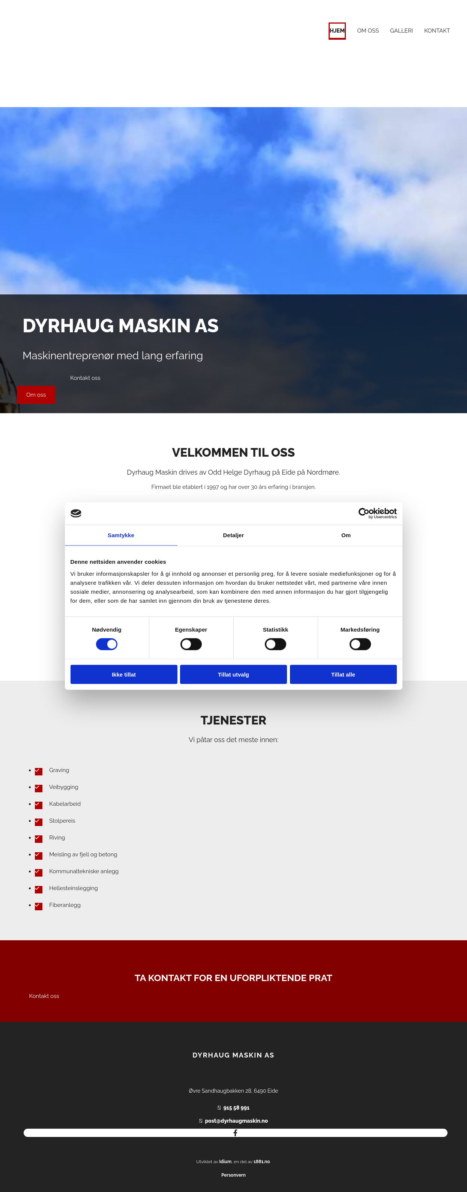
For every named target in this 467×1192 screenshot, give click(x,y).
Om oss (368, 30)
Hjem (337, 30)
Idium (225, 1161)
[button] (36, 395)
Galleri (401, 30)
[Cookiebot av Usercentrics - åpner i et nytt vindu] (364, 513)
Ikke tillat (124, 674)
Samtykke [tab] (121, 535)
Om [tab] (346, 535)
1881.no (262, 1161)
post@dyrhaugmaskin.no (236, 1121)
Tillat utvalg (233, 674)
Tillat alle (343, 674)
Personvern (233, 1175)
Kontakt (437, 30)
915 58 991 (236, 1108)
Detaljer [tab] (233, 535)
